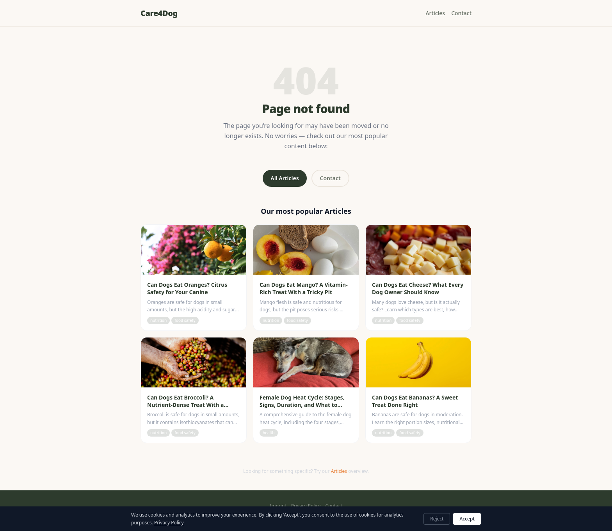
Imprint (278, 506)
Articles (435, 13)
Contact (461, 13)
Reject (436, 518)
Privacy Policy (306, 506)
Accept (467, 518)
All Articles (284, 178)
